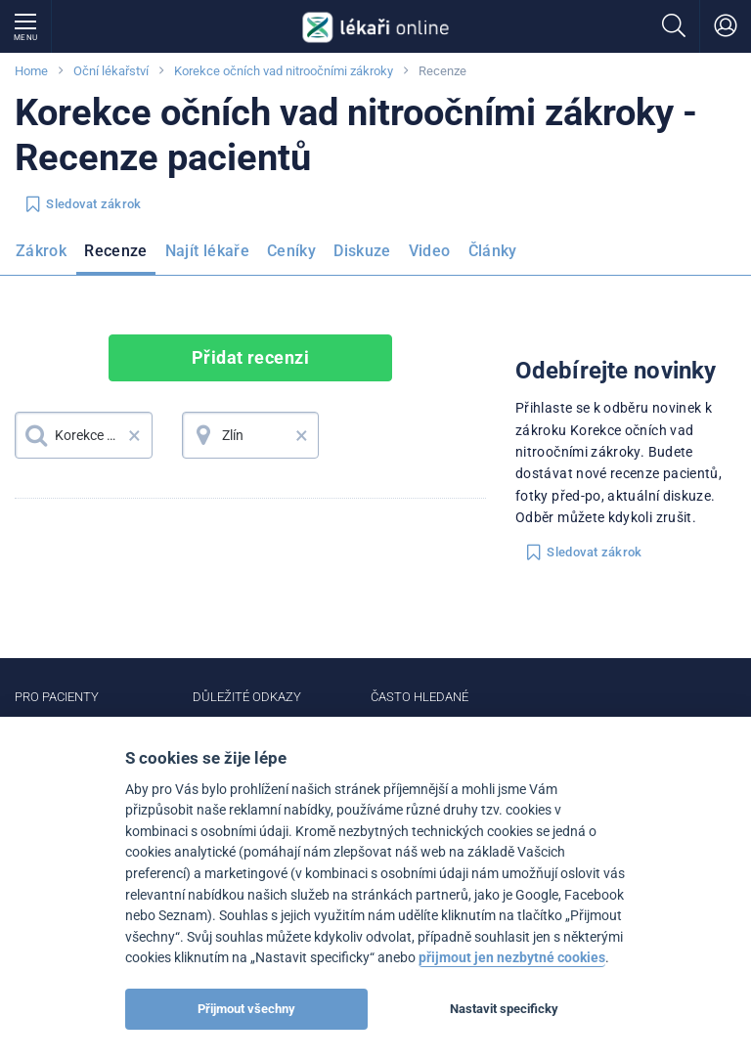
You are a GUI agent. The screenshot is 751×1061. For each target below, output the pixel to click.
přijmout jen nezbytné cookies (512, 958)
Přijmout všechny (246, 1008)
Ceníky (291, 251)
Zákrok (41, 251)
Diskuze (362, 251)
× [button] (134, 435)
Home (31, 71)
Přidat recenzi (250, 357)
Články (492, 251)
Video (430, 251)
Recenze (116, 251)
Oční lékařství (111, 71)
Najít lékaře (207, 251)
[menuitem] (45, 257)
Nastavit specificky (504, 1008)
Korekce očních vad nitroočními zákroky (283, 71)
